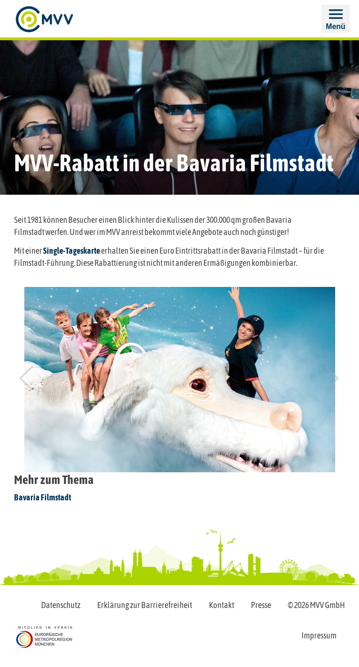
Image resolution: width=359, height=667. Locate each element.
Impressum (319, 635)
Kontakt (221, 605)
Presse (261, 605)
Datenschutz (60, 605)
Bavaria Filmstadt (42, 497)
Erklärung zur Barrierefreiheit (144, 605)
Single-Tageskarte (71, 251)
